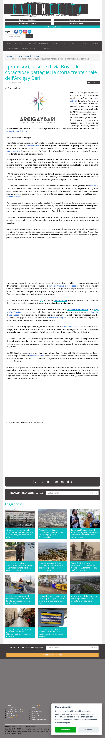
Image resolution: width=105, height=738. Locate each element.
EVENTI (85, 43)
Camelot (95, 312)
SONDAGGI (35, 713)
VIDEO (25, 48)
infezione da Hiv (71, 326)
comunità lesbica (13, 196)
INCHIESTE (19, 43)
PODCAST (34, 48)
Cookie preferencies (38, 719)
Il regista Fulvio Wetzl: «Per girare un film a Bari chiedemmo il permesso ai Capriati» (18, 632)
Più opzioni (88, 730)
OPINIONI (65, 43)
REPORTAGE (44, 43)
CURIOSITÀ (31, 43)
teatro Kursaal (60, 300)
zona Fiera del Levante (77, 309)
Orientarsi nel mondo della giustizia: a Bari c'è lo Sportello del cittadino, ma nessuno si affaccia (20, 533)
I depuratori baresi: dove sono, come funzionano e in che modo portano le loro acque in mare (51, 566)
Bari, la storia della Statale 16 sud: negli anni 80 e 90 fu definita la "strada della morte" (84, 599)
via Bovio (94, 185)
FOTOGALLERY (12, 48)
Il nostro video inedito (52, 655)
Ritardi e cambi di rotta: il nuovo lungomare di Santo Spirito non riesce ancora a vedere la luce (18, 599)
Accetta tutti (65, 730)
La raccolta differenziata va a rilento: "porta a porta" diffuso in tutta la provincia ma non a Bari (52, 599)
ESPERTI (94, 43)
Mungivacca (14, 314)
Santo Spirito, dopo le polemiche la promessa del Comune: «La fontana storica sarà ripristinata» (84, 566)
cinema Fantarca (36, 355)
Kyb (41, 300)
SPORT (55, 43)
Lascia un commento (52, 481)
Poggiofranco (33, 145)
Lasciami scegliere (63, 723)
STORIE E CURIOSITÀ (14, 709)
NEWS (9, 717)
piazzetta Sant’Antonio (16, 131)
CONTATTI (46, 48)
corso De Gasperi (57, 317)
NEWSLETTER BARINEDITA (26, 493)
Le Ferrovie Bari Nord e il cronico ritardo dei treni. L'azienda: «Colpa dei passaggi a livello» (52, 632)
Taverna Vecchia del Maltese (62, 285)
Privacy (34, 717)
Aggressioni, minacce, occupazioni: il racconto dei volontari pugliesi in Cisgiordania (51, 533)
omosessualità (13, 151)
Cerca (29, 36)
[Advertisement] (52, 260)
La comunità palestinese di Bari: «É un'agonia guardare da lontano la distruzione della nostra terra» (84, 533)
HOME (9, 43)
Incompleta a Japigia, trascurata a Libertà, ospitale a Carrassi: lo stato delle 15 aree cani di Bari (19, 566)
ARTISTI (75, 43)
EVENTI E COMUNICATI (15, 711)
